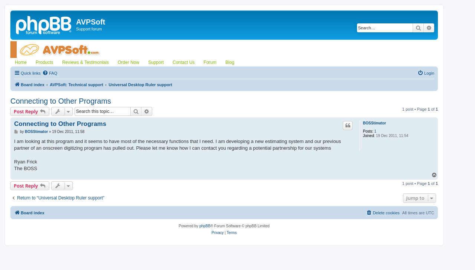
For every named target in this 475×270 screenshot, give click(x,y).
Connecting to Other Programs (60, 101)
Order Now (128, 62)
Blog (229, 62)
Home (21, 62)
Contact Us (183, 62)
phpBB (204, 226)
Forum (210, 62)
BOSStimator (374, 123)
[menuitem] (49, 73)
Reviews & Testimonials (85, 62)
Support (156, 62)
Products (44, 62)
